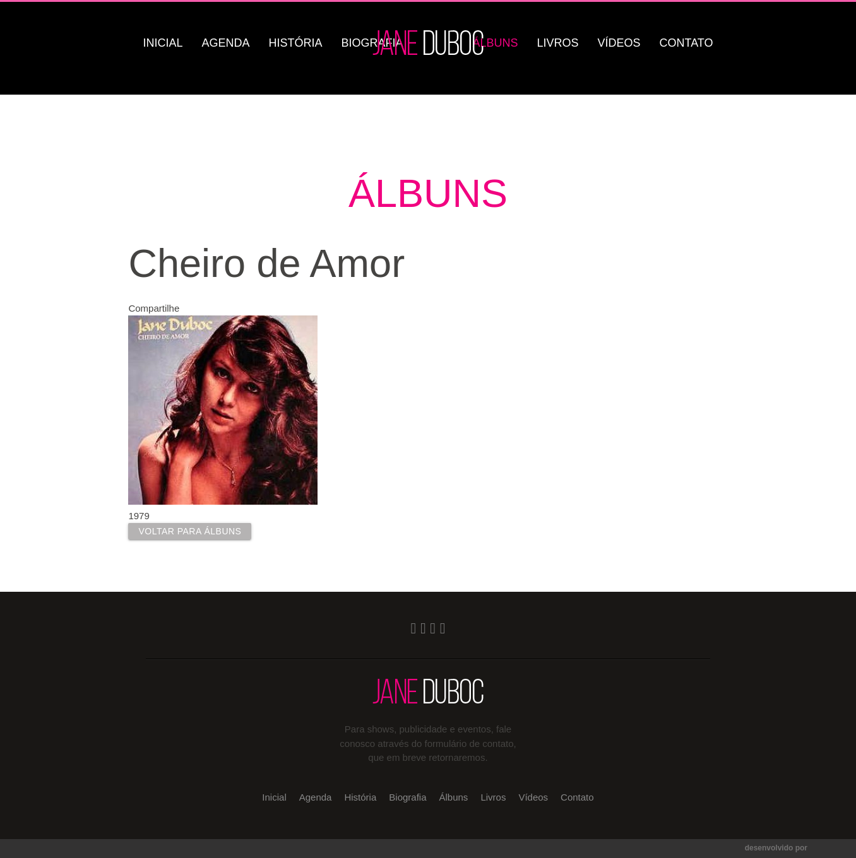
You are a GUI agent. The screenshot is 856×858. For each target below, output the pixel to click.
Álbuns (495, 43)
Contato (686, 43)
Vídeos (618, 43)
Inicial (163, 43)
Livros (557, 43)
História (296, 43)
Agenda (226, 43)
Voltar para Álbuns (189, 531)
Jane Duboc (428, 42)
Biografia (407, 797)
